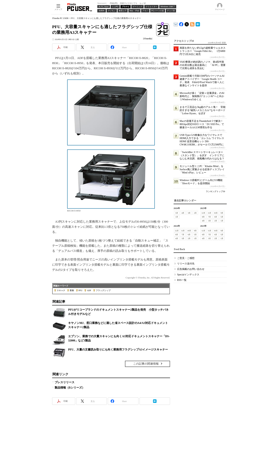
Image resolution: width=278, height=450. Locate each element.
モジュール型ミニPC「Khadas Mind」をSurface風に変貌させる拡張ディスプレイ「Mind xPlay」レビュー (202, 169)
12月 (203, 213)
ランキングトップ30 (215, 191)
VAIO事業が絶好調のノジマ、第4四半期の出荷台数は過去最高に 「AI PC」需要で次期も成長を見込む (203, 65)
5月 (176, 213)
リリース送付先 (185, 263)
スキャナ (61, 290)
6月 (215, 217)
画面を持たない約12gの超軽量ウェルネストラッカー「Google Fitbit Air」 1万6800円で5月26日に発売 (203, 51)
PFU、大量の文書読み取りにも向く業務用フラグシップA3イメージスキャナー (118, 349)
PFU (80, 290)
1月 (176, 217)
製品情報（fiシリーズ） (70, 387)
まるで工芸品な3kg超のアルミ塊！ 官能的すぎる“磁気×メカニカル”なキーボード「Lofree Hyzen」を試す (203, 110)
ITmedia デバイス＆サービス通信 (176, 23)
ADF (89, 290)
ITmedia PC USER (60, 18)
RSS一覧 (182, 280)
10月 (216, 213)
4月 (183, 213)
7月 (209, 217)
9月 (222, 213)
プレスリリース (64, 382)
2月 (195, 213)
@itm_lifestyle (187, 23)
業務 (72, 290)
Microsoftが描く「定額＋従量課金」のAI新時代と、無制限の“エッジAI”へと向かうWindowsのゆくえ (202, 96)
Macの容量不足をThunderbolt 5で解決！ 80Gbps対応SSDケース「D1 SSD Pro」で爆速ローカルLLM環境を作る (203, 124)
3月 (189, 213)
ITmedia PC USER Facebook (181, 23)
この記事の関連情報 (146, 363)
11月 (209, 213)
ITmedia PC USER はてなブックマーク (198, 23)
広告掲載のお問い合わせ (190, 269)
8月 (203, 217)
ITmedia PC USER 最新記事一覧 (192, 23)
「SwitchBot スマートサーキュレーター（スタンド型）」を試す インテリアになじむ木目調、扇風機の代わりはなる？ (202, 155)
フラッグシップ (103, 290)
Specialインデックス (188, 274)
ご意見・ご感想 (185, 258)
